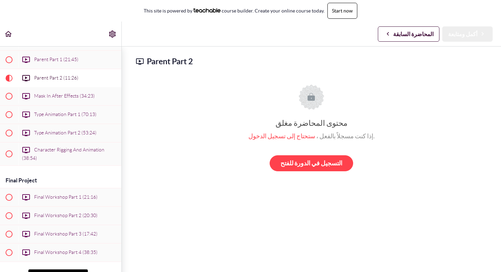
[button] (8, 34)
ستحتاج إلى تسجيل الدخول (281, 136)
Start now (342, 11)
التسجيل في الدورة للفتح (311, 163)
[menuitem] (112, 34)
